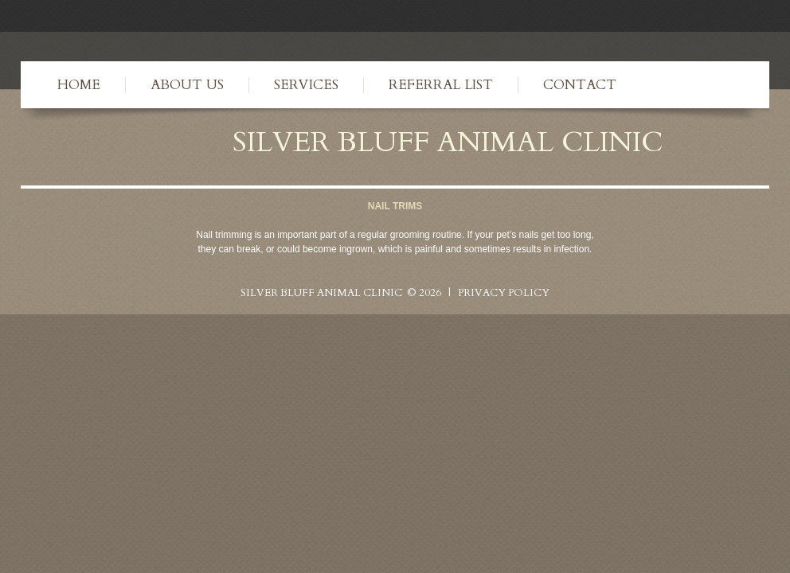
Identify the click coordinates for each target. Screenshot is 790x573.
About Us (187, 85)
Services (306, 85)
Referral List (441, 85)
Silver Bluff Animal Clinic (448, 142)
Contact (579, 85)
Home (78, 85)
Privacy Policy (503, 293)
